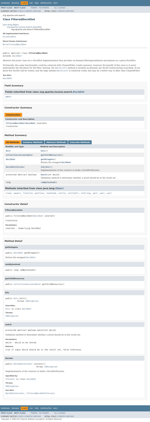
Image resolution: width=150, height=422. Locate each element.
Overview (5, 3)
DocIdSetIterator (15, 167)
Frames (34, 8)
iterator (45, 167)
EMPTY (8, 97)
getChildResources (51, 155)
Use (31, 3)
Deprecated (46, 3)
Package (15, 3)
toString (85, 193)
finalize (27, 193)
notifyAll (73, 193)
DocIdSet (17, 56)
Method (37, 11)
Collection (12, 155)
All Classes (59, 8)
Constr (28, 11)
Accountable (9, 37)
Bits (8, 151)
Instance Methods (33, 142)
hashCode (51, 193)
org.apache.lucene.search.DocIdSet (24, 27)
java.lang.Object (11, 25)
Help (55, 3)
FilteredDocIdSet (15, 123)
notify (62, 193)
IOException (31, 301)
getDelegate (47, 159)
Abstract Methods (56, 142)
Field (20, 11)
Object (59, 188)
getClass (39, 193)
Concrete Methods (80, 142)
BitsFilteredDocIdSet (14, 44)
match (44, 175)
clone (8, 193)
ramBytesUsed (48, 182)
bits (43, 151)
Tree (36, 3)
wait (95, 193)
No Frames (44, 8)
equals (17, 193)
